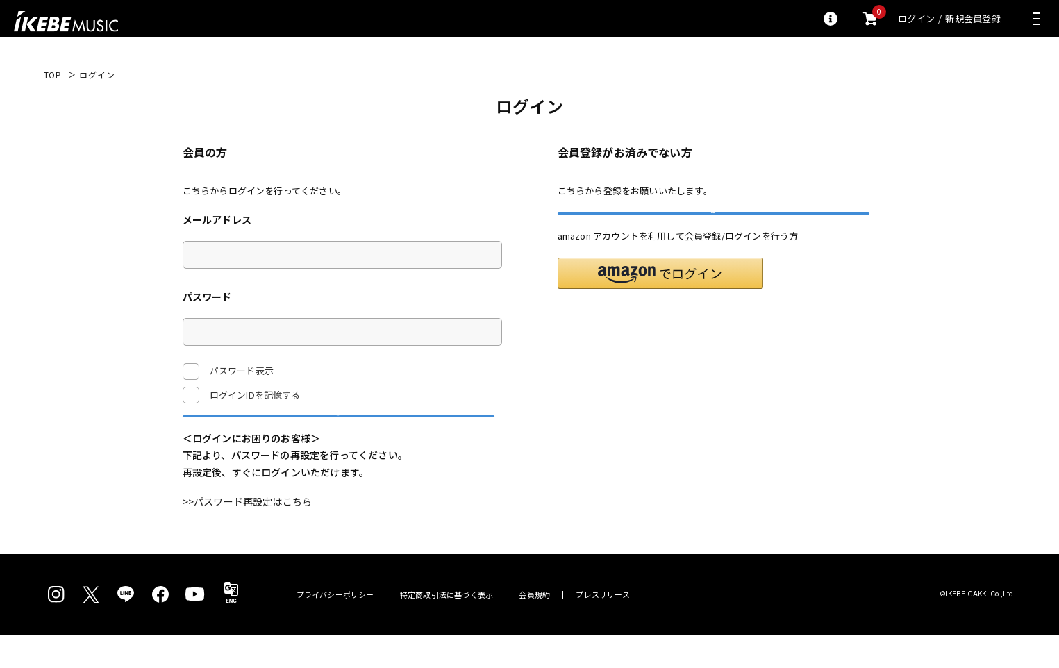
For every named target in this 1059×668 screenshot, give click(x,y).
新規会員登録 (973, 18)
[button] (660, 306)
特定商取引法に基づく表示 (447, 627)
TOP (53, 75)
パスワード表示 (228, 371)
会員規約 (534, 627)
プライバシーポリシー (335, 627)
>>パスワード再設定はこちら (247, 534)
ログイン (916, 18)
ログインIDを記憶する (255, 394)
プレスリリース (603, 627)
